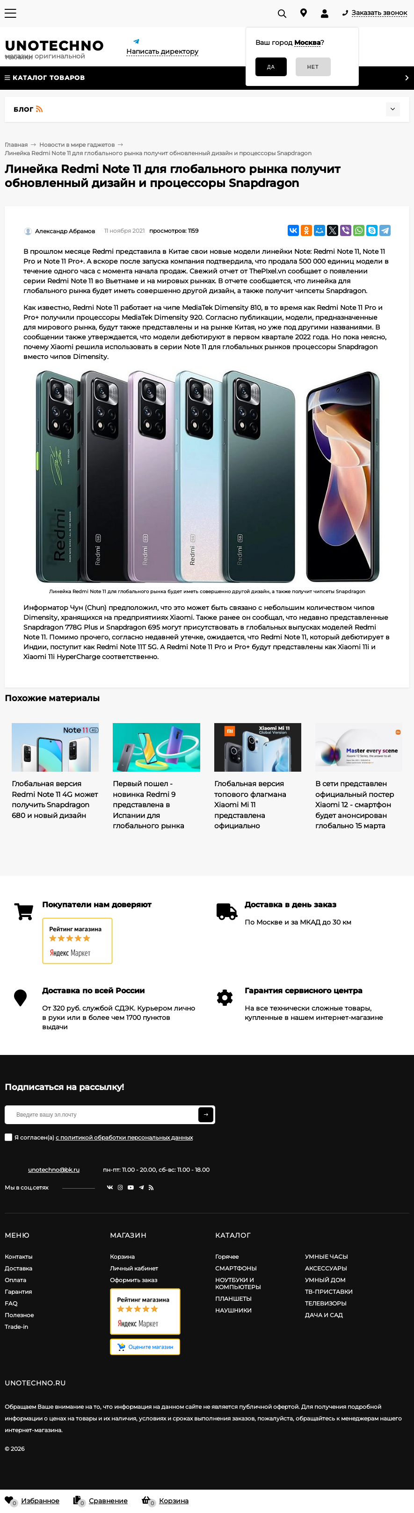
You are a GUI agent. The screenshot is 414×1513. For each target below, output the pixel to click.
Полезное (19, 1315)
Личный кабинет (134, 1268)
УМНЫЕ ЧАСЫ (326, 1256)
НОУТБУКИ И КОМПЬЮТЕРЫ (238, 1283)
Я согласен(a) (99, 1137)
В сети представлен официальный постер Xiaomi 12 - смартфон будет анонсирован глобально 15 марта (354, 804)
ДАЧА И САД (324, 1315)
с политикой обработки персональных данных (124, 1137)
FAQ (11, 1303)
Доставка (18, 1268)
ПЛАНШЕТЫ (233, 1298)
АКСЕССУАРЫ (326, 1268)
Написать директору (162, 51)
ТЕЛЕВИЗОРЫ (326, 1303)
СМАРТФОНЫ (236, 1268)
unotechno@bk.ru (54, 1169)
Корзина (122, 1256)
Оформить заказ (133, 1280)
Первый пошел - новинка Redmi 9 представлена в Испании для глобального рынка (148, 804)
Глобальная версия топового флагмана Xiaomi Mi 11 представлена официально (250, 804)
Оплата (15, 1280)
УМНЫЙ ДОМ (325, 1280)
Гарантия (18, 1291)
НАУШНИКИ (233, 1310)
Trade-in (16, 1326)
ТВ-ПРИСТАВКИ (329, 1291)
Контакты (18, 1256)
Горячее (227, 1256)
